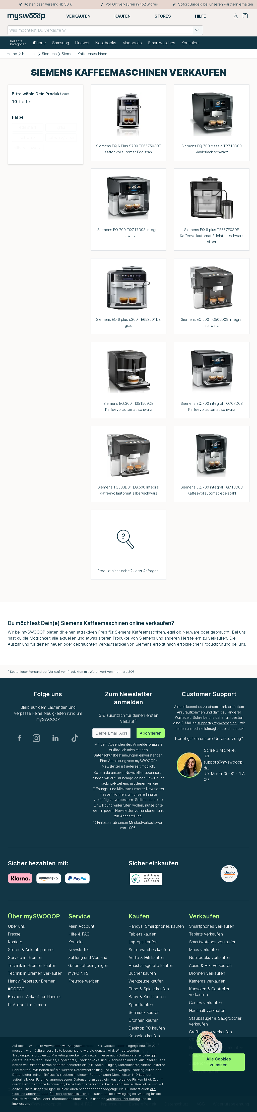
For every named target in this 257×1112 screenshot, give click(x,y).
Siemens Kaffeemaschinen (84, 54)
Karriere (15, 941)
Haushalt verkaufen (207, 1010)
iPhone (39, 42)
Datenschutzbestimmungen (115, 755)
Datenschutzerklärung (123, 1099)
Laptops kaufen (143, 941)
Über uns (16, 926)
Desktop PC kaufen (146, 1028)
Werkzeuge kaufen (146, 981)
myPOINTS (78, 973)
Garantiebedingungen (88, 965)
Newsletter (78, 949)
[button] (197, 30)
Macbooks (132, 42)
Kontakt (75, 941)
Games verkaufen (205, 1002)
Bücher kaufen (142, 973)
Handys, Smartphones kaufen (156, 926)
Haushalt (29, 54)
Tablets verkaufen (206, 934)
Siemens (49, 54)
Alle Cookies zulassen (218, 1061)
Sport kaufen (140, 1004)
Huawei (82, 42)
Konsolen (190, 42)
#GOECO (16, 988)
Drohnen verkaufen (207, 973)
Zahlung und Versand (87, 957)
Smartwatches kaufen (149, 949)
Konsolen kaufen (144, 1035)
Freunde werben (83, 981)
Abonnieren (150, 733)
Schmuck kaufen (144, 1012)
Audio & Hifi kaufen (146, 957)
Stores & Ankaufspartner (31, 949)
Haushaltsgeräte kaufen (150, 965)
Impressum (20, 1103)
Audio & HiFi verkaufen (210, 965)
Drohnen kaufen (143, 1020)
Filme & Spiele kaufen (148, 988)
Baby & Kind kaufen (147, 996)
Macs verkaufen (204, 949)
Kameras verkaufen (207, 981)
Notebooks (105, 42)
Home (12, 54)
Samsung (60, 42)
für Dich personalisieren (68, 1094)
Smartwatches (161, 42)
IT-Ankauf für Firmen (27, 1004)
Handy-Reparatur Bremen (31, 981)
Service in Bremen (25, 957)
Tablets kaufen (142, 934)
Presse (14, 934)
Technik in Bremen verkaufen (35, 973)
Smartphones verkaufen (211, 926)
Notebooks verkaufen (209, 957)
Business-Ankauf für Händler (34, 996)
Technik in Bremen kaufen (32, 965)
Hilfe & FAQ (79, 934)
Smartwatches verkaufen (212, 941)
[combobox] (105, 30)
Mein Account (81, 926)
